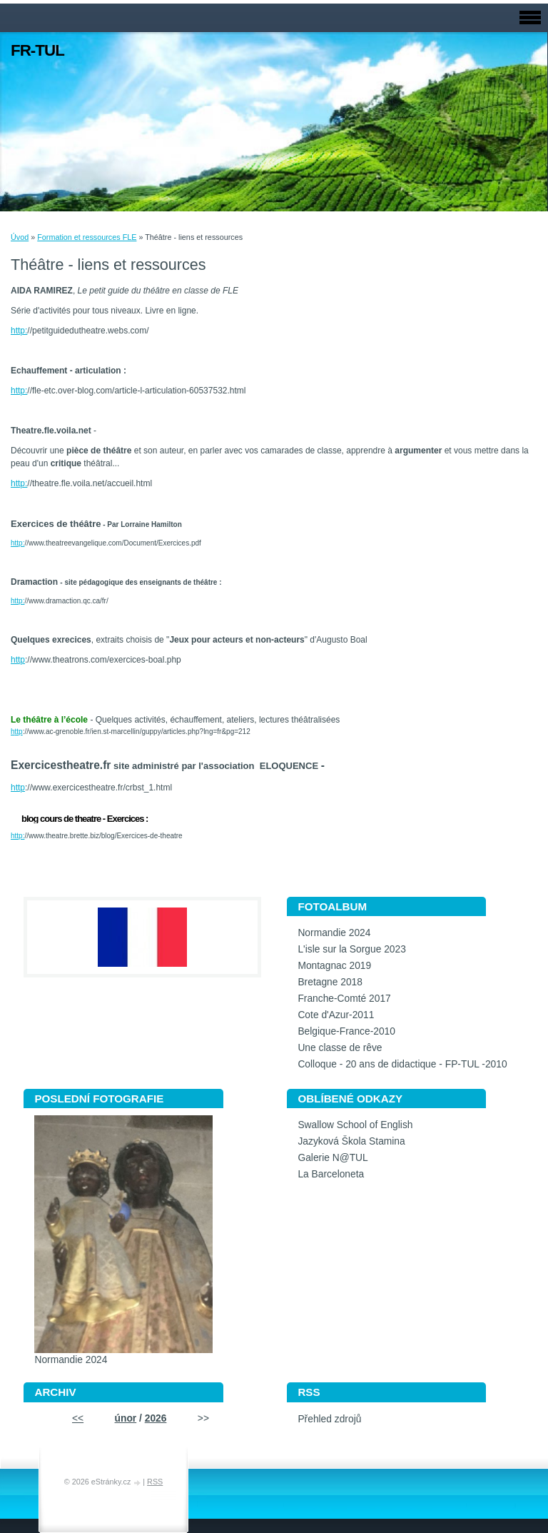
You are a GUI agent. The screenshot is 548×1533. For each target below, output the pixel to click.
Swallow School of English (355, 1125)
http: (19, 331)
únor (126, 1418)
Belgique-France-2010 (346, 1031)
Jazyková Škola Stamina (351, 1141)
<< (77, 1418)
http (18, 660)
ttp (19, 731)
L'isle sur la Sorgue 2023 (351, 949)
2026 (156, 1418)
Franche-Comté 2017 (344, 998)
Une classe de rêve (340, 1047)
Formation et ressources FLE (86, 237)
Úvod (20, 237)
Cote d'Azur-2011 (336, 1015)
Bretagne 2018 (330, 982)
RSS (155, 1481)
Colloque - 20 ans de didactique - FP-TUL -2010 (402, 1064)
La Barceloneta (331, 1174)
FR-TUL (37, 50)
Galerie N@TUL (332, 1157)
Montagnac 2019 (334, 965)
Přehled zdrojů (329, 1419)
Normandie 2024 (334, 933)
